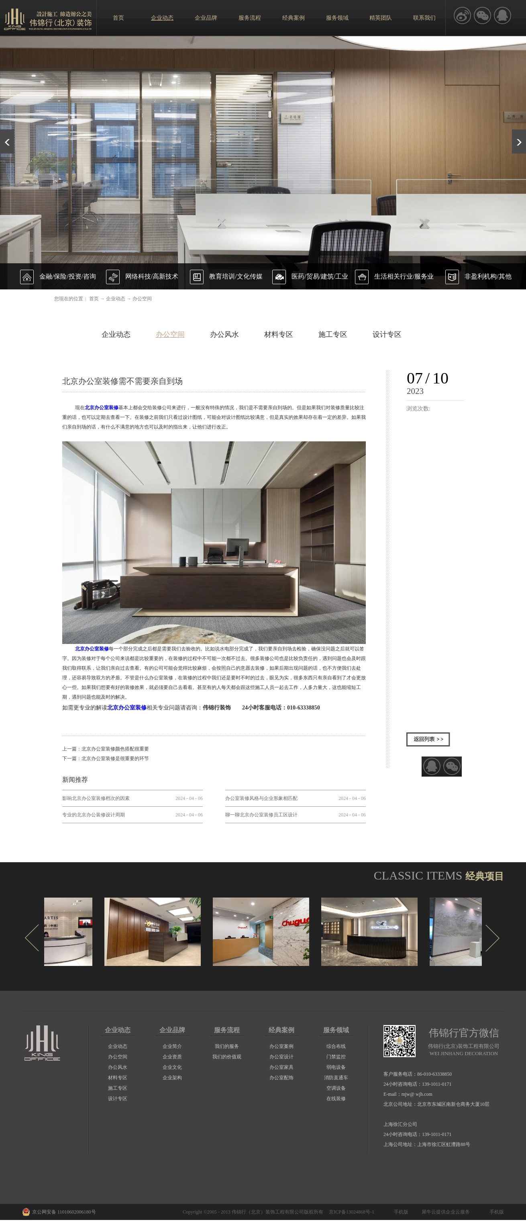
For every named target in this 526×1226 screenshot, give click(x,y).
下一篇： (105, 758)
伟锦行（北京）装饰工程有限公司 (268, 1212)
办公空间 (142, 298)
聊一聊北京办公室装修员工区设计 (261, 815)
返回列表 (428, 739)
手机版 (399, 1212)
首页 (118, 18)
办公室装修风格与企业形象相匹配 (261, 798)
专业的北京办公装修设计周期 (93, 815)
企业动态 (115, 298)
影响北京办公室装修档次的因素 (96, 798)
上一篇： (105, 749)
